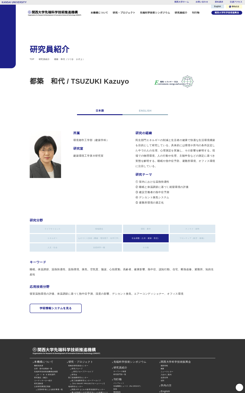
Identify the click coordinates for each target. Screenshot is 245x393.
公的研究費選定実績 (42, 366)
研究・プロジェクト (80, 342)
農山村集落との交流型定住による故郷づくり (90, 372)
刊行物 (194, 13)
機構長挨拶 (38, 345)
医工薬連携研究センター (78, 357)
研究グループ (77, 348)
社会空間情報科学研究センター (81, 375)
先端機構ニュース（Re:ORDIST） (127, 366)
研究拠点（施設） (41, 357)
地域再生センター (75, 366)
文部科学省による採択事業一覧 (50, 369)
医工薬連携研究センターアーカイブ (86, 360)
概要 (162, 348)
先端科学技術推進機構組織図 (46, 351)
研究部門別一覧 (119, 354)
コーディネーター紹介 (43, 360)
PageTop (239, 387)
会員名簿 (164, 357)
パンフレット (118, 363)
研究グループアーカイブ (83, 351)
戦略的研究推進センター (78, 345)
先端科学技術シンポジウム (154, 13)
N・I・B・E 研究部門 (46, 354)
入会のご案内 (166, 354)
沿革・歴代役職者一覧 (43, 348)
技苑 (115, 369)
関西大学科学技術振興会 (226, 12)
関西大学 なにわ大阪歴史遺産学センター (88, 369)
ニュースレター (167, 351)
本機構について (43, 342)
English (217, 6)
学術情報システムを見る (56, 288)
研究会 (74, 354)
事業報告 (117, 371)
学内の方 (234, 6)
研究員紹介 (120, 347)
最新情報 (164, 345)
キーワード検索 (119, 351)
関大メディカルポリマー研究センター (83, 378)
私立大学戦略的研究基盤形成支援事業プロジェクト (134, 374)
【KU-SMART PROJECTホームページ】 (88, 363)
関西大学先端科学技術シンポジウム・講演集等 (132, 377)
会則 (162, 360)
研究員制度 (38, 363)
